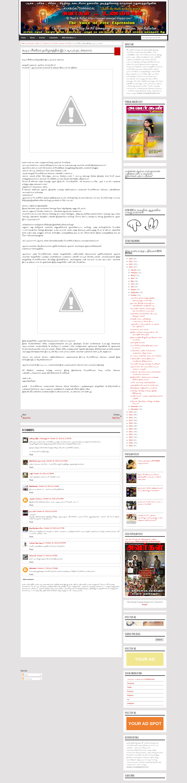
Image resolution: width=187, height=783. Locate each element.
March (133, 275)
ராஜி (31, 473)
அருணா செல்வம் (35, 499)
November (135, 406)
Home (23, 38)
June (133, 284)
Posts (25, 675)
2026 (131, 446)
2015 (131, 415)
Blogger (144, 604)
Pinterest (130, 691)
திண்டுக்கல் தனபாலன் (37, 461)
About (32, 38)
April (132, 278)
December (135, 409)
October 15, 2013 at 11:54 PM (60, 438)
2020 (131, 429)
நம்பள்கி (32, 511)
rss (128, 699)
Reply (31, 454)
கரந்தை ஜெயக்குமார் (37, 543)
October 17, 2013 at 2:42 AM (47, 555)
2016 (131, 418)
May (132, 281)
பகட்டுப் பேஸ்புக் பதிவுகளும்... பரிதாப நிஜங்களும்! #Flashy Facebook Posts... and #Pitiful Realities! (142, 540)
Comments (53, 38)
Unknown (33, 568)
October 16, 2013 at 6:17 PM (54, 528)
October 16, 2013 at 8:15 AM (53, 499)
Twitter (129, 687)
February (134, 273)
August (133, 289)
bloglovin (130, 695)
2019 (131, 426)
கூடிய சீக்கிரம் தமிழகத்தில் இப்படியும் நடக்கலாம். (57, 50)
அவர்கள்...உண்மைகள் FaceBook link (140, 679)
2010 (131, 259)
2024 (131, 440)
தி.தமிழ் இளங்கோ (36, 528)
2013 (131, 267)
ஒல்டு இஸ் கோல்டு (137, 342)
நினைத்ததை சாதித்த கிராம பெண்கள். (143, 388)
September (135, 292)
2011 (131, 261)
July (132, 287)
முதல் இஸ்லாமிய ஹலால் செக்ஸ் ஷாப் (144, 385)
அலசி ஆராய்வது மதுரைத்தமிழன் (142, 382)
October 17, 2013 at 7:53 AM (47, 568)
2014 (131, 412)
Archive (42, 38)
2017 (131, 420)
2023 (131, 437)
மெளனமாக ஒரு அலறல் (139, 329)
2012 (131, 264)
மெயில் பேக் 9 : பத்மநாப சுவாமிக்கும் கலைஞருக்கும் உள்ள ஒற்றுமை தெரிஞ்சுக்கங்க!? (150, 517)
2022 (131, 434)
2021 (131, 432)
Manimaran (33, 486)
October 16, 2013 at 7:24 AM (49, 486)
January (134, 270)
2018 (131, 423)
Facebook (130, 683)
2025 (131, 443)
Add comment (28, 579)
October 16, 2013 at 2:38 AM (43, 473)
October (134, 295)
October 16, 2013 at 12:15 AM (56, 461)
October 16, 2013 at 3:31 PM (46, 511)
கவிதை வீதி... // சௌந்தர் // (39, 438)
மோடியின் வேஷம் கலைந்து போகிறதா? (145, 364)
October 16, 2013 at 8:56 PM (55, 543)
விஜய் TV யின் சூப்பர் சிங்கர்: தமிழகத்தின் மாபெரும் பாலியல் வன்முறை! (149, 477)
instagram (130, 703)
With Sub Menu (68, 38)
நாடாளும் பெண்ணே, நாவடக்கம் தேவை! (145, 356)
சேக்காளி (32, 555)
